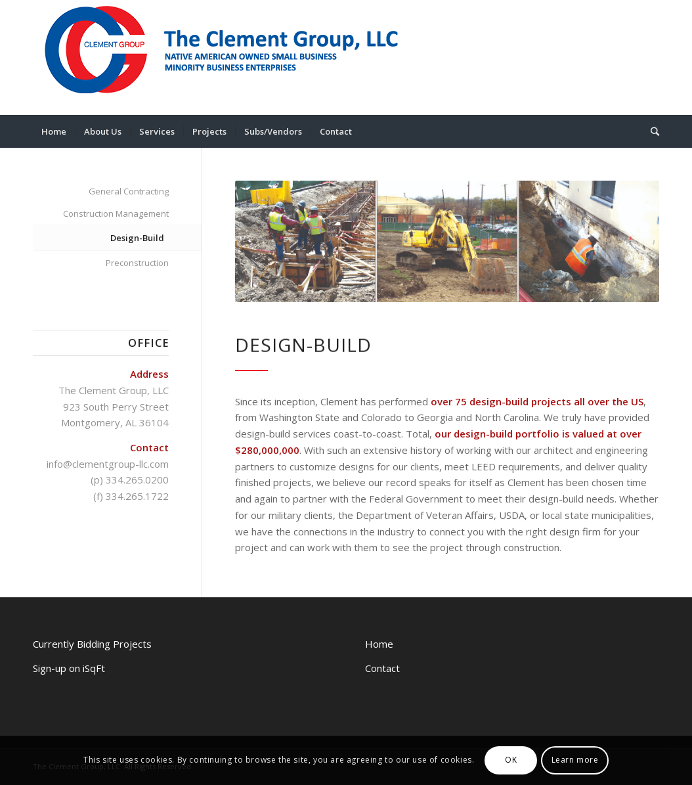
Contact (382, 668)
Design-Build (137, 238)
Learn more (575, 759)
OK (511, 759)
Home (379, 643)
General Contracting (129, 191)
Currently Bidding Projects (92, 643)
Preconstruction (137, 263)
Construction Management (116, 213)
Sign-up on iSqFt (69, 668)
